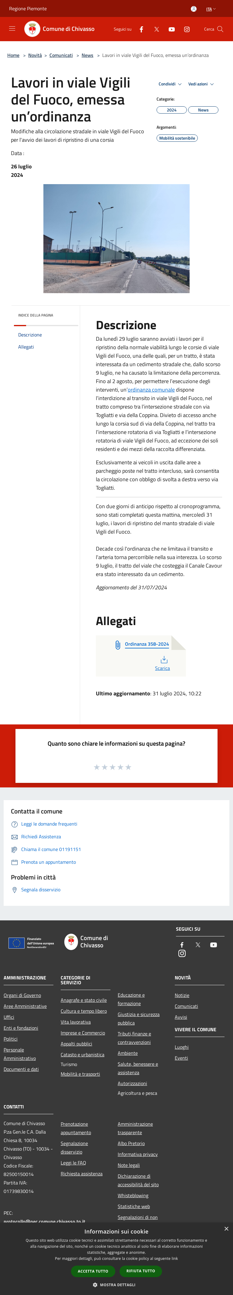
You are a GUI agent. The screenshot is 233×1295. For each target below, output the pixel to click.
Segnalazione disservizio (74, 1147)
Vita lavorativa (76, 1021)
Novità (35, 55)
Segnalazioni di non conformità (138, 1221)
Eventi (181, 1058)
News (87, 55)
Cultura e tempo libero (84, 1011)
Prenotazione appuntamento (76, 1128)
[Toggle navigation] (12, 28)
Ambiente (128, 1053)
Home (13, 55)
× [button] (226, 1229)
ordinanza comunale (151, 390)
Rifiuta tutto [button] (141, 1270)
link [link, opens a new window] (175, 1258)
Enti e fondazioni (21, 1028)
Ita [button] (211, 9)
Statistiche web (134, 1206)
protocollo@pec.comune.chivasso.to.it (44, 1221)
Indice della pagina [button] (35, 315)
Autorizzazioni (132, 1083)
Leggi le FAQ (73, 1162)
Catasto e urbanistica (82, 1054)
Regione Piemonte (28, 8)
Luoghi (182, 1047)
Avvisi (181, 1017)
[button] (116, 1285)
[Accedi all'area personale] (193, 9)
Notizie (182, 995)
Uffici (9, 1017)
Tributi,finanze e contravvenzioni (134, 1038)
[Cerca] (220, 29)
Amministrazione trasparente (135, 1128)
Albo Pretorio (131, 1143)
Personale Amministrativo (20, 1054)
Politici (11, 1038)
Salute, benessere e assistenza (138, 1068)
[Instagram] (184, 29)
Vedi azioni (202, 84)
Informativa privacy (138, 1154)
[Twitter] (154, 29)
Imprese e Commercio (83, 1032)
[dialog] (116, 1259)
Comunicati (61, 55)
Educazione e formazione (131, 999)
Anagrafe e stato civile (84, 1000)
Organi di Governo (22, 995)
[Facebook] (139, 29)
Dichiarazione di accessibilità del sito (138, 1180)
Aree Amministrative (25, 1006)
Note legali (129, 1165)
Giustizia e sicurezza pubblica (139, 1018)
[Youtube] (169, 29)
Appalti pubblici (76, 1043)
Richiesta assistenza (82, 1173)
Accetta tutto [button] (93, 1271)
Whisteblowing (133, 1195)
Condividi (171, 84)
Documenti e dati (21, 1069)
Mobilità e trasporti (80, 1074)
